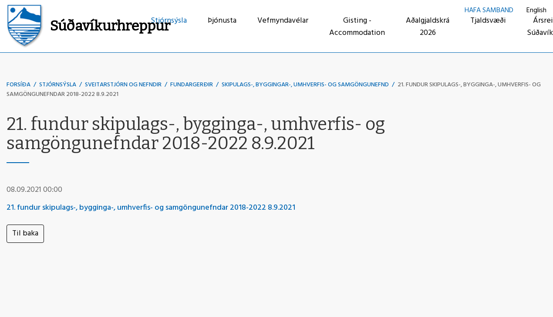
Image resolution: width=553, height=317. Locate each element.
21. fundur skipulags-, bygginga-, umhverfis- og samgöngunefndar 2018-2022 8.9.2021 (151, 207)
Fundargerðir (191, 85)
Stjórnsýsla (57, 85)
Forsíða (18, 85)
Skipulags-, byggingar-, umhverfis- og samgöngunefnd (305, 85)
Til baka (25, 233)
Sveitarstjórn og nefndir (123, 85)
